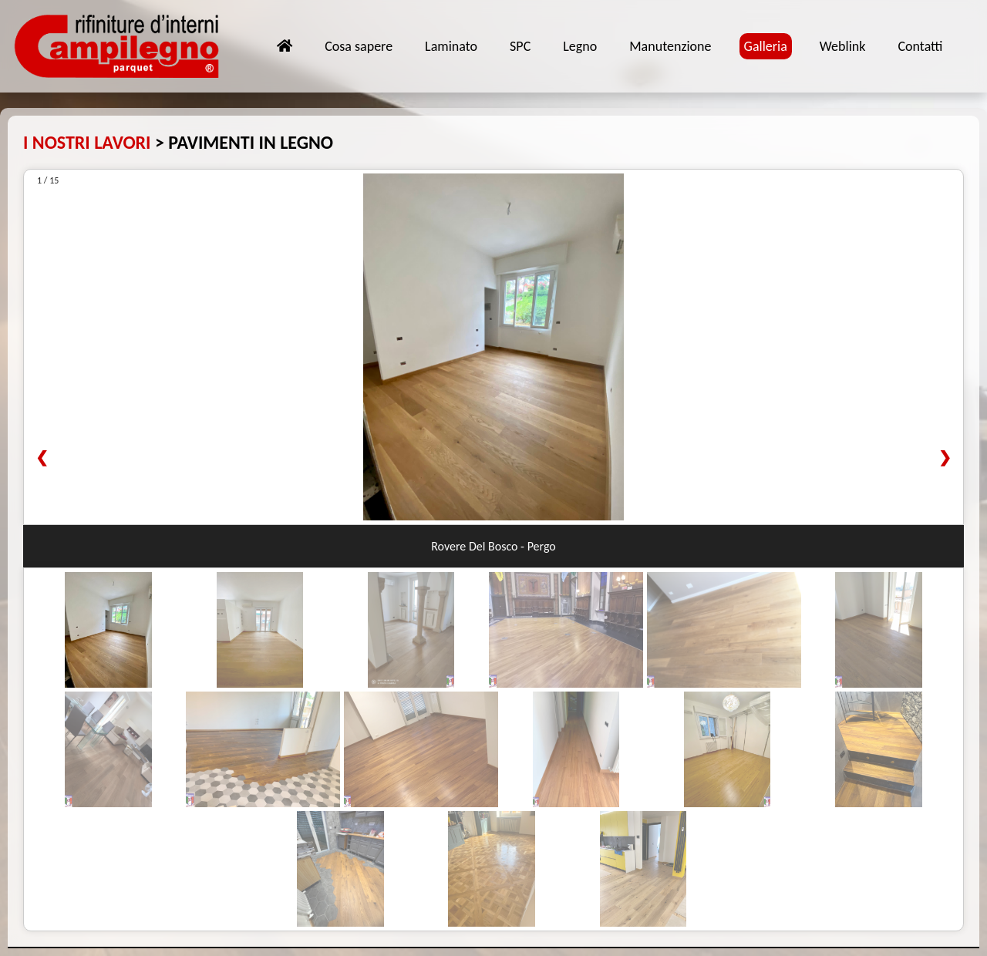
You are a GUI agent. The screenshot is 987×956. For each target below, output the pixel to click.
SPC (520, 46)
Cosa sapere (358, 46)
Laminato (451, 46)
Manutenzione (670, 46)
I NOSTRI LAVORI (87, 142)
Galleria (765, 46)
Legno (580, 46)
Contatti (920, 46)
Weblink (843, 46)
